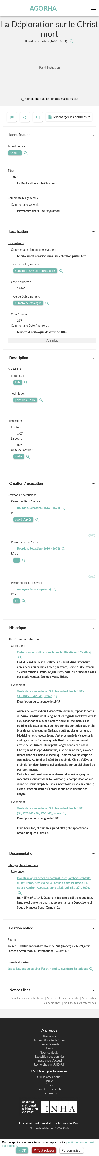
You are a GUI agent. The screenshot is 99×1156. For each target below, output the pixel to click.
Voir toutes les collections (27, 998)
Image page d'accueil (49, 1061)
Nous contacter (49, 1052)
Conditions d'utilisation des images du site (49, 98)
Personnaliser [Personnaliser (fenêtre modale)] (72, 1150)
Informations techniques (49, 1040)
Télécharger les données (67, 117)
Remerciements (49, 1044)
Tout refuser (44, 1150)
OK (22, 1150)
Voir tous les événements (63, 998)
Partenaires (50, 1093)
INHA (49, 1081)
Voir (52, 340)
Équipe (49, 1085)
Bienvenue (49, 1036)
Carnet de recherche (49, 1089)
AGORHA (43, 8)
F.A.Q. (49, 1048)
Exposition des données (49, 1057)
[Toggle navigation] (94, 8)
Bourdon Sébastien (46, 41)
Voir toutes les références (80, 1003)
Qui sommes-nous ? (49, 1077)
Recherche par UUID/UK (49, 1065)
